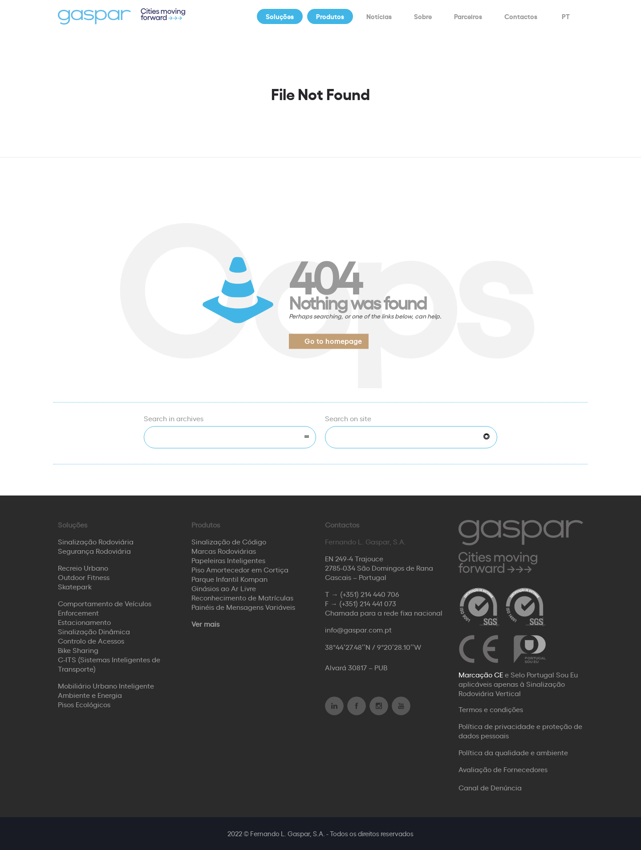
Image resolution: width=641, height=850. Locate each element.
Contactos (520, 16)
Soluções (280, 16)
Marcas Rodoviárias (223, 551)
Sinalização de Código (228, 541)
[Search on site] (411, 437)
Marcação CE (480, 674)
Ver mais (205, 623)
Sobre (423, 16)
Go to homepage (333, 341)
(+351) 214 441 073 (367, 603)
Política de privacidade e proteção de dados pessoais (520, 730)
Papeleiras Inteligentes (228, 560)
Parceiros (468, 16)
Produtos (330, 16)
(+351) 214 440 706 (369, 594)
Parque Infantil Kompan (229, 579)
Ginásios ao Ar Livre (223, 588)
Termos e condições (490, 709)
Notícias (379, 16)
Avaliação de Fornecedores (503, 769)
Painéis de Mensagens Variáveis (243, 607)
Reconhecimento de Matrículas (242, 597)
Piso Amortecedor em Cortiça (239, 569)
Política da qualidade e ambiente (513, 752)
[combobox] (230, 437)
